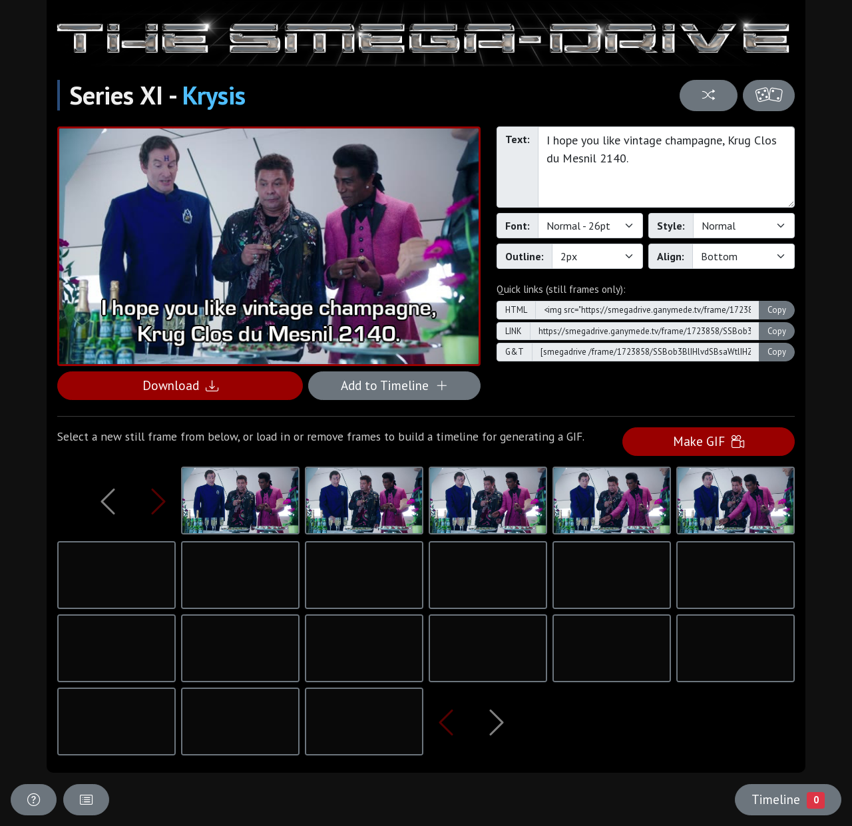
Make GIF (708, 441)
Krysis (214, 95)
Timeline (788, 799)
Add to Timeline (394, 385)
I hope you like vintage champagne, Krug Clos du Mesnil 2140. (666, 167)
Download (180, 385)
